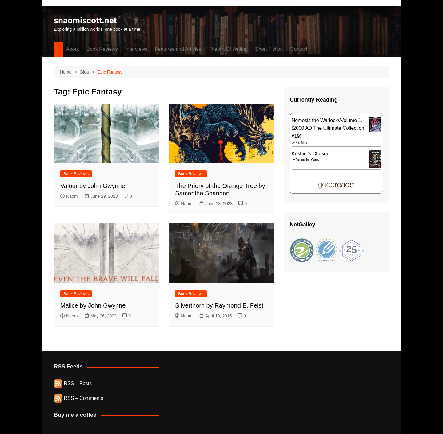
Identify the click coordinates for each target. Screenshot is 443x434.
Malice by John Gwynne (93, 305)
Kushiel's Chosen (310, 153)
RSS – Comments (78, 398)
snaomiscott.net (85, 20)
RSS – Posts (73, 383)
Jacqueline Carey (307, 159)
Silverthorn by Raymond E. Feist (219, 305)
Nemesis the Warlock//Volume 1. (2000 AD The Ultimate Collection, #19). (329, 128)
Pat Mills (301, 142)
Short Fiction (269, 49)
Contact (298, 49)
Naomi (69, 196)
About (72, 49)
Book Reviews (102, 49)
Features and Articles (178, 49)
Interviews (136, 49)
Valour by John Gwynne (92, 185)
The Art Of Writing (228, 49)
